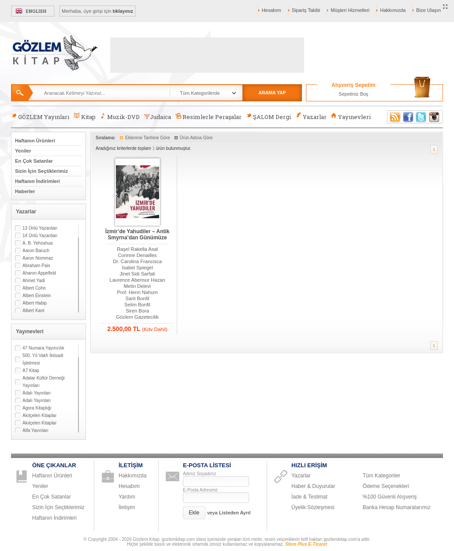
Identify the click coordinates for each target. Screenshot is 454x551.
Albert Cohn (34, 288)
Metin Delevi (137, 286)
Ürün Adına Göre (196, 137)
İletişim (127, 507)
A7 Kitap (30, 370)
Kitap (84, 116)
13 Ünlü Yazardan (39, 228)
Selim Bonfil (137, 304)
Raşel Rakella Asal (137, 249)
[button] (194, 512)
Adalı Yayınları (36, 393)
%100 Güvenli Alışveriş (390, 497)
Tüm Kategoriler (381, 476)
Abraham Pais (36, 265)
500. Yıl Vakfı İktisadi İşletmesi (42, 359)
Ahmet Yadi (33, 280)
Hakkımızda (393, 10)
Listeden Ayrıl (235, 512)
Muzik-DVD (120, 116)
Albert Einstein (36, 295)
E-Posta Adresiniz (200, 490)
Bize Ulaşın (428, 10)
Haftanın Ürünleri (35, 140)
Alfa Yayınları (35, 430)
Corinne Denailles (137, 255)
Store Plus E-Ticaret (306, 544)
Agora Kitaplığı (37, 408)
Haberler (25, 191)
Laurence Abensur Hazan (137, 280)
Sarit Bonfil (137, 298)
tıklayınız (123, 11)
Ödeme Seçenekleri (386, 486)
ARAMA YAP (272, 92)
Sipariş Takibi (306, 10)
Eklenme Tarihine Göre (147, 137)
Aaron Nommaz (37, 258)
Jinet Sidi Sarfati (137, 273)
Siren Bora (137, 310)
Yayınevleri (351, 116)
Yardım (127, 497)
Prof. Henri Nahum (137, 292)
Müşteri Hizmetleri (350, 10)
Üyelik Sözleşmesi (312, 507)
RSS (393, 116)
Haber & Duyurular (313, 486)
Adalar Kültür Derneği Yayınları (43, 382)
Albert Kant (33, 310)
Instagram (434, 116)
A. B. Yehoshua (37, 243)
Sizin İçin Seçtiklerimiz (41, 171)
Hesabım (271, 10)
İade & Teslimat (309, 497)
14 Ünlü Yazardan (39, 235)
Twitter (421, 116)
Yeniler (23, 150)
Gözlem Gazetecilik (137, 317)
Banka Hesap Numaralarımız (397, 507)
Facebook (408, 116)
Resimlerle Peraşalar (208, 116)
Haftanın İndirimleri (37, 181)
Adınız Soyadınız (199, 473)
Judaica (157, 117)
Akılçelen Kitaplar (39, 415)
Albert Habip (34, 303)
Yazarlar (310, 116)
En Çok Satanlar (34, 161)
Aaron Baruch (35, 250)
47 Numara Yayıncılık (43, 348)
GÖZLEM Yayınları (40, 116)
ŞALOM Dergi (268, 116)
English (33, 11)
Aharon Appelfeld (39, 273)
